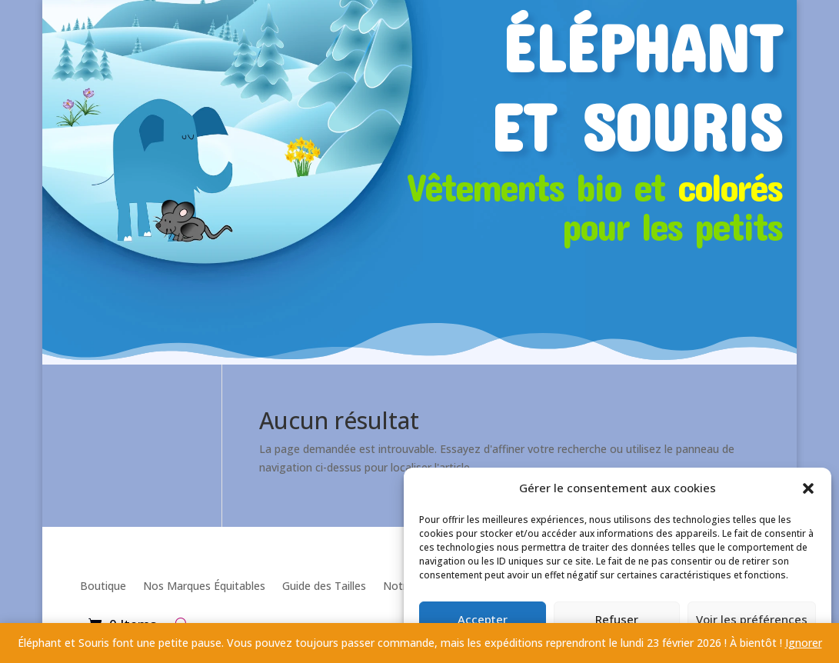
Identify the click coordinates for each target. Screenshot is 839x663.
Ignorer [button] (803, 642)
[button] (808, 488)
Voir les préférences (751, 619)
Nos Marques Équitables (204, 585)
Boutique (103, 585)
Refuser (616, 619)
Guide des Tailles (324, 585)
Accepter (483, 619)
